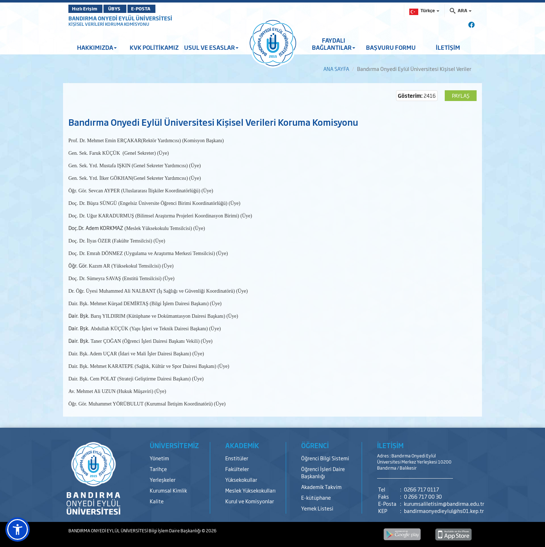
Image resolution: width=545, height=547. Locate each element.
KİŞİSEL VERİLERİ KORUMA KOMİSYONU (108, 24)
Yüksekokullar (241, 479)
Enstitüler (236, 458)
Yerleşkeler (162, 479)
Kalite (157, 501)
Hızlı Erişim (86, 8)
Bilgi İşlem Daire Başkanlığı (175, 530)
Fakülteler (237, 468)
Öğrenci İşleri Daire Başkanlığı (323, 472)
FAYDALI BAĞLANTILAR (333, 44)
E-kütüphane (316, 497)
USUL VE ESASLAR (211, 47)
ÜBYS (121, 8)
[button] (17, 529)
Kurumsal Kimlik (168, 490)
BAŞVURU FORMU (391, 47)
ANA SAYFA (336, 68)
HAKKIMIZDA (97, 47)
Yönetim (159, 458)
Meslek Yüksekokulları (250, 490)
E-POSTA (154, 8)
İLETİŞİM (448, 47)
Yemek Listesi (317, 508)
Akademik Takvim (321, 486)
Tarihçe (158, 468)
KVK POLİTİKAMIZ (154, 47)
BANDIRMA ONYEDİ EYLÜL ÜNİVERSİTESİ (120, 18)
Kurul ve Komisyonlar (249, 501)
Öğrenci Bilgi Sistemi (325, 458)
